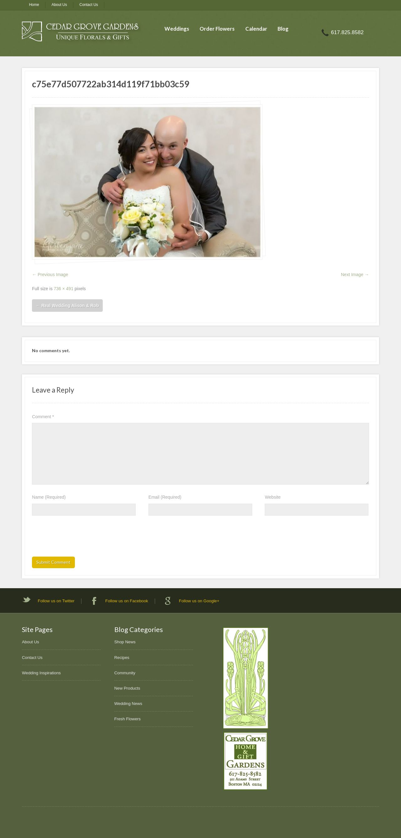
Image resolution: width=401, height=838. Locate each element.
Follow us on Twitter (56, 601)
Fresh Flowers (127, 719)
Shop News (125, 642)
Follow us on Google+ (199, 601)
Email (164, 497)
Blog (283, 28)
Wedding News (128, 703)
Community (124, 673)
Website (272, 497)
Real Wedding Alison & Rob (67, 305)
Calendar (256, 28)
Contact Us (89, 5)
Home (34, 5)
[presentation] (79, 538)
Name (48, 497)
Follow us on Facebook (126, 601)
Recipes (121, 657)
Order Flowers (217, 28)
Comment (43, 416)
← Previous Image (50, 274)
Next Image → (355, 274)
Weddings (176, 28)
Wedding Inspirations (41, 673)
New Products (127, 688)
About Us (59, 5)
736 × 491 (64, 288)
